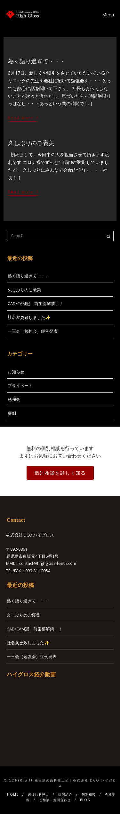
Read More (23, 117)
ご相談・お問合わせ (55, 800)
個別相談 (89, 794)
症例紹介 (65, 794)
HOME (13, 794)
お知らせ (16, 372)
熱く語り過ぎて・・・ (37, 61)
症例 (12, 413)
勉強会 (14, 399)
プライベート (20, 385)
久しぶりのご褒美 (31, 143)
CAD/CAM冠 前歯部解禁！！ (35, 303)
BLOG (85, 800)
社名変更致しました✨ (29, 317)
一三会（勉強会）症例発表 (33, 331)
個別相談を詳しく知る (60, 473)
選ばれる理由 (38, 794)
